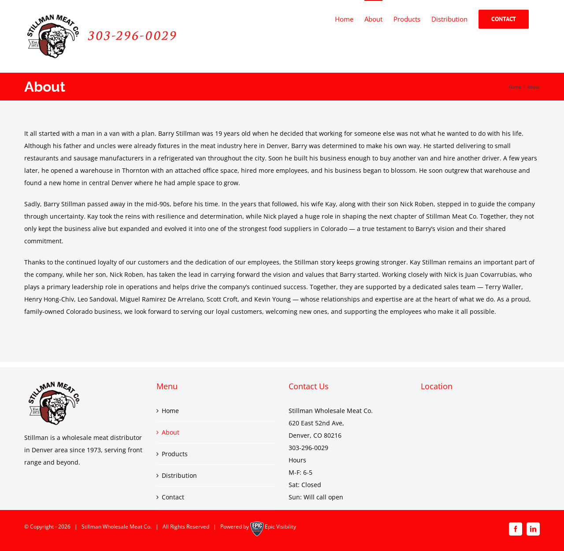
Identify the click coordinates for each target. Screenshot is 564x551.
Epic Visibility (280, 526)
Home (170, 410)
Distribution (179, 475)
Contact (173, 497)
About (170, 432)
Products (175, 454)
